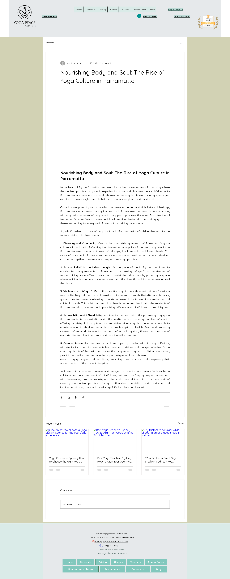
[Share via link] (83, 397)
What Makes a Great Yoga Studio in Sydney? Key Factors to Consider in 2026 (162, 459)
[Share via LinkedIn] (76, 397)
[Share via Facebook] (61, 397)
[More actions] (168, 63)
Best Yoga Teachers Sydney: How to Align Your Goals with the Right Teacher (114, 459)
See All (181, 423)
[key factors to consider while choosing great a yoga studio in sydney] (163, 441)
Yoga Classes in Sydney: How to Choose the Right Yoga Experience (67, 459)
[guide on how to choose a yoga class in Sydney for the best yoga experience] (67, 441)
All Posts (50, 42)
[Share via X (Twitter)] (69, 397)
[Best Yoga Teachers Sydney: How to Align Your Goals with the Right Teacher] (115, 441)
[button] (180, 43)
